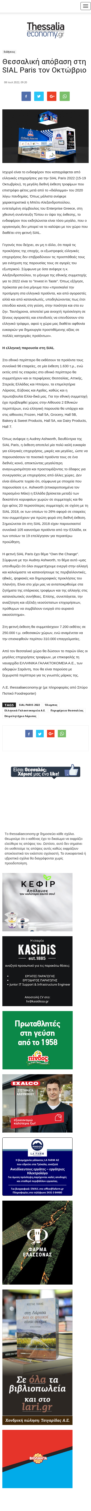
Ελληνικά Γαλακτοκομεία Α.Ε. (24, 710)
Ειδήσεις (9, 51)
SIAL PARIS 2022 (29, 705)
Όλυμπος (51, 705)
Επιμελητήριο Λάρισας (20, 716)
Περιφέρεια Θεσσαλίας (67, 710)
